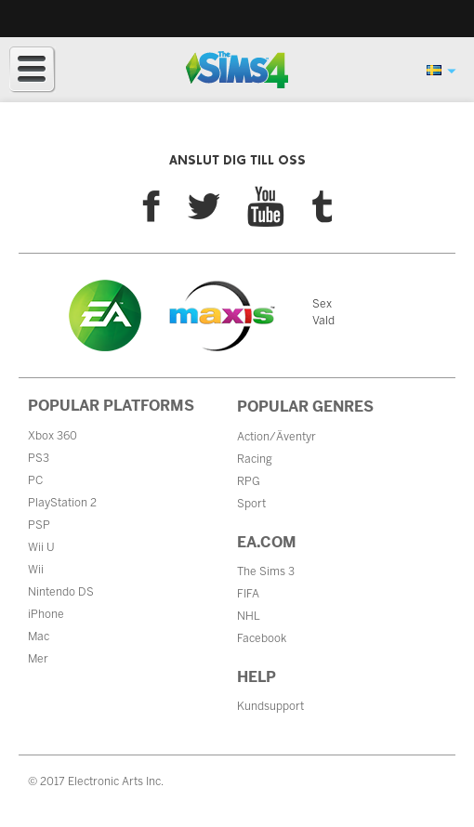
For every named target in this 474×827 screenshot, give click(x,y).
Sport (251, 503)
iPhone (46, 614)
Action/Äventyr (276, 436)
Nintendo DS (61, 591)
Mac (38, 636)
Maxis (222, 316)
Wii (36, 569)
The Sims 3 (266, 571)
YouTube (265, 206)
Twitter (203, 206)
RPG (248, 481)
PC (35, 480)
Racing (254, 459)
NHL (248, 616)
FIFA (248, 593)
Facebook (151, 206)
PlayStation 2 (62, 502)
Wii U (41, 547)
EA (105, 315)
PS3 (38, 458)
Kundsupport (270, 706)
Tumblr (322, 206)
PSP (39, 525)
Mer (38, 658)
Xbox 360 (52, 435)
